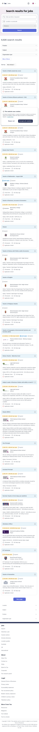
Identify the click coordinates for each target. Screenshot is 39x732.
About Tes (4, 658)
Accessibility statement (7, 687)
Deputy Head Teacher (8, 150)
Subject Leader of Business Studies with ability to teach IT (18, 382)
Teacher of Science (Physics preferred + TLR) (14, 97)
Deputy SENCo (6, 412)
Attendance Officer (8, 524)
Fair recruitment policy (7, 690)
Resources (4, 707)
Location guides (5, 641)
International (4, 650)
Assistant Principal (8, 469)
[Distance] (19, 26)
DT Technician (6, 550)
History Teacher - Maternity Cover (11, 356)
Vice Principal (6, 443)
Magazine (4, 710)
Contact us (4, 661)
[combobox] (19, 17)
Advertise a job (5, 631)
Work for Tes (4, 667)
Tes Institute (4, 713)
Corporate (4, 670)
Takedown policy (5, 700)
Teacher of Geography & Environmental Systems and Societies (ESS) (17, 331)
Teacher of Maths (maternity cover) (12, 71)
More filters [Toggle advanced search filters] (6, 59)
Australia (3, 644)
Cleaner (5, 227)
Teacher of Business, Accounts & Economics (14, 200)
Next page (19, 599)
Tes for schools (5, 717)
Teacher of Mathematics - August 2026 (13, 176)
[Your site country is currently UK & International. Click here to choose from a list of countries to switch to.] (34, 3)
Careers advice (5, 635)
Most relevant (11, 64)
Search (19, 30)
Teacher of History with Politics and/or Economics (16, 251)
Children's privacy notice (8, 696)
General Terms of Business (8, 681)
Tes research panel (6, 673)
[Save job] (35, 71)
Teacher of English (7, 277)
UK (2, 647)
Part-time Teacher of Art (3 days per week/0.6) (15, 496)
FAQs (2, 664)
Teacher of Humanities (8, 574)
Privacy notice (5, 684)
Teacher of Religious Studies (10, 303)
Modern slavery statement (8, 693)
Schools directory (6, 638)
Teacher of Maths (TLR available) (11, 123)
